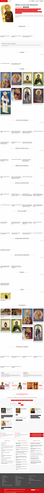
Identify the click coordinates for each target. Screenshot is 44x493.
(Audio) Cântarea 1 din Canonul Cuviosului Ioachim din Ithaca (21, 465)
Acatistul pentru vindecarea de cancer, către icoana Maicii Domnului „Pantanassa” (36, 446)
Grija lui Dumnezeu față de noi (37, 235)
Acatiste (13, 403)
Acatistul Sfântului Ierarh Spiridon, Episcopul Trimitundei (36, 454)
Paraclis (31, 418)
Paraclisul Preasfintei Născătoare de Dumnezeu (7, 448)
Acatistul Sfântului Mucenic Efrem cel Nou (35, 455)
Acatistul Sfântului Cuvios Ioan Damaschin (5, 36)
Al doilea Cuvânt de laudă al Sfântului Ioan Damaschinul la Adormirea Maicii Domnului (5, 287)
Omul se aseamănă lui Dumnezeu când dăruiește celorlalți (27, 236)
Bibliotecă (3, 483)
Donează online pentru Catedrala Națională (35, 483)
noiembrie (31, 400)
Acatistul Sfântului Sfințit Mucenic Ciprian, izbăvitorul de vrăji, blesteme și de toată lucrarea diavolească (35, 465)
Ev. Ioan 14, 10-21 (17, 439)
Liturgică (3, 482)
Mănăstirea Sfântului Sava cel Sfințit (4, 134)
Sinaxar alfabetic (17, 483)
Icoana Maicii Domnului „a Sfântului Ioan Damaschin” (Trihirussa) (4, 163)
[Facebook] (23, 7)
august (23, 400)
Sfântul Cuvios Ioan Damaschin (5, 91)
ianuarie (8, 400)
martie (14, 400)
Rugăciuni (22, 26)
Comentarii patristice (18, 11)
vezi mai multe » (42, 57)
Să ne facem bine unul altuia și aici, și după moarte (5, 236)
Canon (2, 418)
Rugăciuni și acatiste (36, 443)
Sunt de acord (33, 489)
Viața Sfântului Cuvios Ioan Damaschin (20, 43)
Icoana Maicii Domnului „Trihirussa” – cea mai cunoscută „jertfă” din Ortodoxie (16, 197)
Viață (4, 418)
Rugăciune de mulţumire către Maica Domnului (7, 463)
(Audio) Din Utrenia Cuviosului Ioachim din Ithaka (21, 472)
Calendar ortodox (22, 397)
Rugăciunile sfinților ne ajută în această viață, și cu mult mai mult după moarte (27, 226)
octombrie (28, 400)
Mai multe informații (13, 492)
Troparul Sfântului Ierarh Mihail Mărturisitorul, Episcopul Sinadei (22, 446)
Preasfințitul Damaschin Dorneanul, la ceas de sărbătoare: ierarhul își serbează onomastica (27, 197)
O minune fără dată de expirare (5, 66)
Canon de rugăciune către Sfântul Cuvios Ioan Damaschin (27, 36)
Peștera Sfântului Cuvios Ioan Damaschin (15, 145)
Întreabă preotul (4, 484)
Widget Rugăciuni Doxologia (36, 438)
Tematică (16, 482)
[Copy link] (28, 7)
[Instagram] (26, 7)
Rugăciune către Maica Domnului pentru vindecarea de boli (35, 451)
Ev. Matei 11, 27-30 (26, 376)
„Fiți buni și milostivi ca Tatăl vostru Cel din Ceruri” (15, 236)
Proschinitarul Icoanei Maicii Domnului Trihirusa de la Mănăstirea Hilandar (4, 146)
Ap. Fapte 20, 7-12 (3, 439)
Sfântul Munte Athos (18, 10)
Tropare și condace (22, 349)
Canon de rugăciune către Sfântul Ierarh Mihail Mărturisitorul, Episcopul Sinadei (22, 454)
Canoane (17, 403)
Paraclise (22, 403)
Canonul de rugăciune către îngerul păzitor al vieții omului (7, 453)
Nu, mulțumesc (37, 489)
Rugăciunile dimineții (4, 445)
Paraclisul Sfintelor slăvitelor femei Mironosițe (22, 450)
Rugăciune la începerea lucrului (5, 455)
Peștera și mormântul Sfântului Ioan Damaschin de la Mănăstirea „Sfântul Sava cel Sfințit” (27, 135)
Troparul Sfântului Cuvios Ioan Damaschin (5, 359)
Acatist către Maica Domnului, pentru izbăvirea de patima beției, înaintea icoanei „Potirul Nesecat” (36, 449)
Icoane (22, 71)
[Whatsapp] (25, 7)
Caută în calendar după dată (12, 407)
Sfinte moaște (11, 418)
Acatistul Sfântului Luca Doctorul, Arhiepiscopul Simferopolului (34, 461)
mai (17, 400)
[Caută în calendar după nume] (14, 406)
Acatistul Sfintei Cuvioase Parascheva (6, 460)
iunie (19, 400)
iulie (20, 400)
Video (31, 11)
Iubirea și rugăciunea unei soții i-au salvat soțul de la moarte (16, 66)
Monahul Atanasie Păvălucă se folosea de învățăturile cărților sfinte (37, 208)
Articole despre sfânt (30, 10)
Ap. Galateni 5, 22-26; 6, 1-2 (5, 376)
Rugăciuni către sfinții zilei (22, 443)
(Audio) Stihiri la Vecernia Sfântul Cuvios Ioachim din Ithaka (21, 469)
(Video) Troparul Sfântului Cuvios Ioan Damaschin (5, 303)
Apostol (2, 375)
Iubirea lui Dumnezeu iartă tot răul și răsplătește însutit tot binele (16, 226)
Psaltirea (2, 456)
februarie (11, 400)
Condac (40, 11)
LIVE (29, 485)
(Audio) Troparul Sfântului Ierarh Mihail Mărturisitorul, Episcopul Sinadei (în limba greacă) (21, 460)
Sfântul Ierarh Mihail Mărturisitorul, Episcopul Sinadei (9, 412)
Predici (29, 11)
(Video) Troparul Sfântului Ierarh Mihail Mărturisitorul (21, 462)
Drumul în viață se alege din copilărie (37, 225)
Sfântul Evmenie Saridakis (8, 424)
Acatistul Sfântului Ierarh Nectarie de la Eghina (36, 457)
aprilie (16, 400)
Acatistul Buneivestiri (4, 462)
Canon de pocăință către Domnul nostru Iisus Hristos (7, 451)
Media (3, 485)
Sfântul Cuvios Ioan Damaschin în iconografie (16, 208)
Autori (16, 478)
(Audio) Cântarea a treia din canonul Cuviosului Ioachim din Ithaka (22, 467)
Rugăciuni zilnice (7, 443)
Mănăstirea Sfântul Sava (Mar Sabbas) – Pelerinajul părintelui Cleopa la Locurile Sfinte (16, 135)
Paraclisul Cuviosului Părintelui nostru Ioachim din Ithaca (22, 452)
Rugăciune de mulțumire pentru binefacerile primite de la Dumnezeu (7, 466)
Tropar (37, 11)
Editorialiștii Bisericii (24, 11)
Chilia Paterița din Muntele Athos (38, 134)
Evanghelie (25, 375)
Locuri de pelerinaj (22, 123)
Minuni (22, 55)
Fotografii (34, 11)
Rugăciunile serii (3, 447)
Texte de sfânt (35, 10)
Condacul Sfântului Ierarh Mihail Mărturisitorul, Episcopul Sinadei (22, 448)
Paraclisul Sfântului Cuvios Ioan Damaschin (16, 36)
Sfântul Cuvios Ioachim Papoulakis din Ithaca (39, 412)
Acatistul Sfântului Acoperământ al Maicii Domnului (6, 458)
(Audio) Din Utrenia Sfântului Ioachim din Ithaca (21, 457)
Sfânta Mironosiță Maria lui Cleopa (21, 420)
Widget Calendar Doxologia (37, 436)
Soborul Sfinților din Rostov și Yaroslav (24, 411)
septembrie (25, 400)
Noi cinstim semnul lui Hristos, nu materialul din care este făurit (5, 253)
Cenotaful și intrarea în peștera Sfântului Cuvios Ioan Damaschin (27, 145)
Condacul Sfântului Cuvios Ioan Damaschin (5, 369)
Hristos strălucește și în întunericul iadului (4, 225)
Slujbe (31, 403)
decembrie (35, 400)
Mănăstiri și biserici (24, 10)
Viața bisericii (4, 478)
